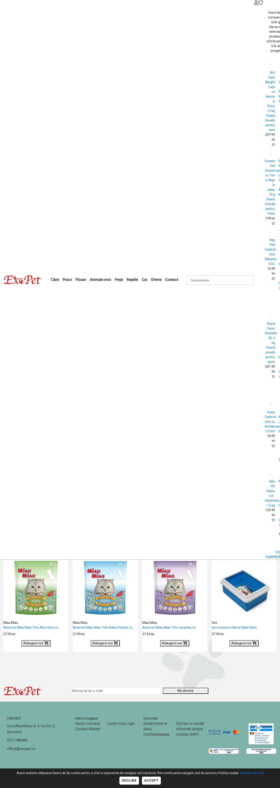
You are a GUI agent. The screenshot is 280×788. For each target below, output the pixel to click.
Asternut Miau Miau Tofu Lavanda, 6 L (169, 627)
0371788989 (17, 740)
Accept (151, 780)
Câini (55, 279)
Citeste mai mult (252, 773)
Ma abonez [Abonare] (185, 690)
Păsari (81, 279)
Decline (129, 780)
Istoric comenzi (87, 723)
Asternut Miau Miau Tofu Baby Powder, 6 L (103, 627)
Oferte (156, 279)
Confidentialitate (156, 734)
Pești (119, 279)
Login (130, 723)
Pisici (67, 279)
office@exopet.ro (21, 749)
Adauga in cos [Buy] (36, 642)
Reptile (132, 279)
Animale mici (100, 279)
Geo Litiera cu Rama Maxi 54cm (234, 627)
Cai (144, 279)
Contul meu (116, 723)
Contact (171, 279)
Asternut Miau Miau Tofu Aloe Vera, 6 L (31, 627)
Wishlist (94, 729)
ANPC (194, 734)
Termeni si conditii (190, 723)
